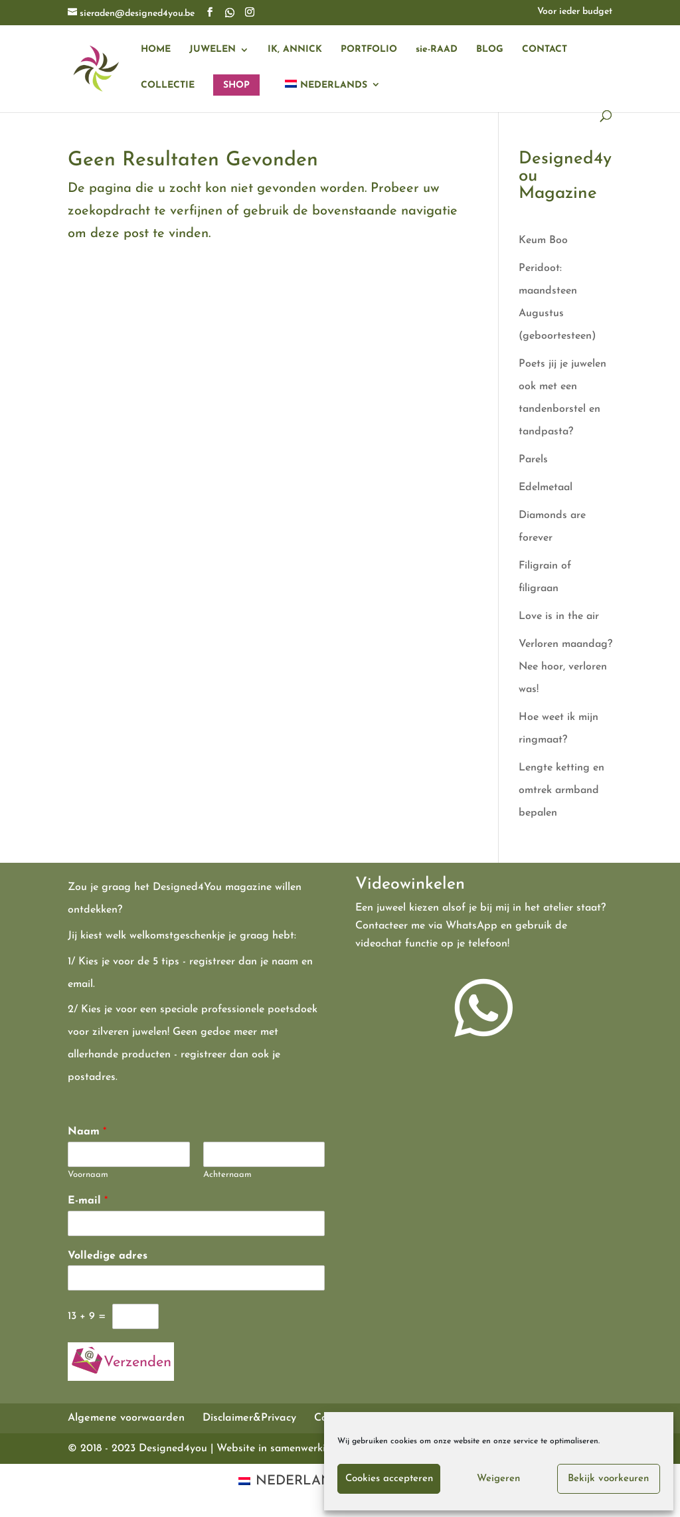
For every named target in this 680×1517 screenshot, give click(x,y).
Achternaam (227, 1174)
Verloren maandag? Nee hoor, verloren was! (565, 667)
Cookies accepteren (389, 1479)
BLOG (489, 49)
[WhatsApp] (229, 12)
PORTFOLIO (369, 49)
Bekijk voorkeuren (608, 1479)
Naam (87, 1131)
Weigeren (498, 1479)
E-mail (88, 1201)
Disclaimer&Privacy (249, 1418)
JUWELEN (212, 49)
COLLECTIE (168, 85)
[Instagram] (249, 13)
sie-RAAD (437, 49)
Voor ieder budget (574, 12)
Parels (533, 459)
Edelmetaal (545, 487)
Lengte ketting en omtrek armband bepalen (561, 790)
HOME (156, 49)
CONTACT (544, 49)
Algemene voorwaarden (126, 1418)
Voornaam (88, 1174)
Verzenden (137, 1362)
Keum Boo (543, 240)
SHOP (236, 85)
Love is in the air (559, 616)
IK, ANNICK (295, 49)
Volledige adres (107, 1256)
